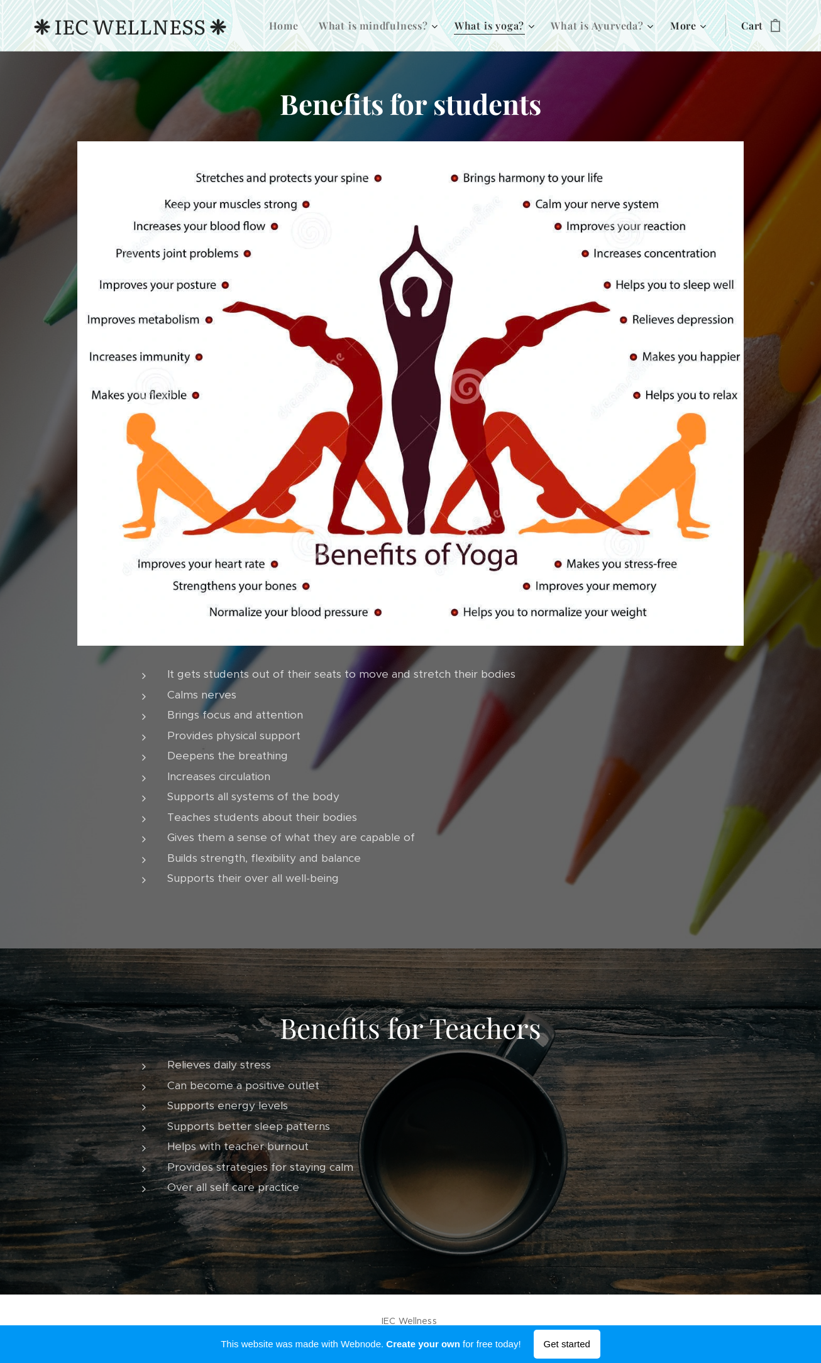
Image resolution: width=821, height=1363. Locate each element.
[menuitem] (287, 25)
